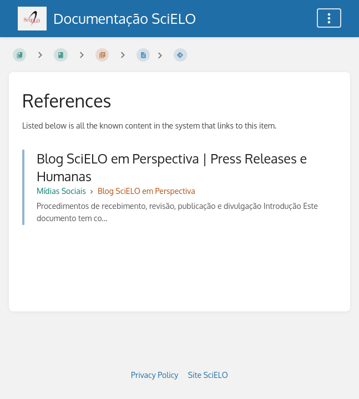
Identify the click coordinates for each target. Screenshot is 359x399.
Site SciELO (208, 375)
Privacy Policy (154, 375)
